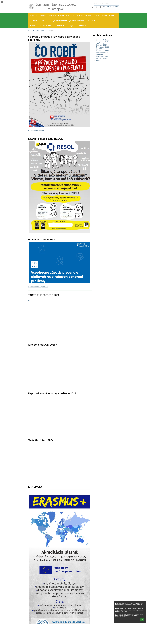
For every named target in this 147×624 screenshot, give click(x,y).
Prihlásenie (113, 7)
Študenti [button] (34, 21)
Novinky (50, 31)
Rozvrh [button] (92, 21)
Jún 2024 (99, 49)
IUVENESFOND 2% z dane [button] (41, 26)
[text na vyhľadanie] (106, 4)
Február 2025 (101, 45)
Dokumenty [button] (108, 16)
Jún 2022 (99, 55)
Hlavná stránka (36, 31)
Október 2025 (101, 39)
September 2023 (102, 53)
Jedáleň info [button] (60, 21)
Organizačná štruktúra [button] (61, 16)
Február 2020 (101, 58)
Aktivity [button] (46, 21)
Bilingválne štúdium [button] (88, 16)
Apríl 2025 (100, 43)
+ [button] (92, 7)
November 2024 (102, 47)
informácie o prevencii (38, 287)
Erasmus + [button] (60, 26)
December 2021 (102, 57)
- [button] (97, 7)
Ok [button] (142, 619)
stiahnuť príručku (36, 130)
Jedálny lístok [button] (77, 21)
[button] (104, 7)
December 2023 (102, 51)
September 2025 (102, 41)
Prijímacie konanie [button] (78, 26)
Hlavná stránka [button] (38, 16)
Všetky (98, 60)
